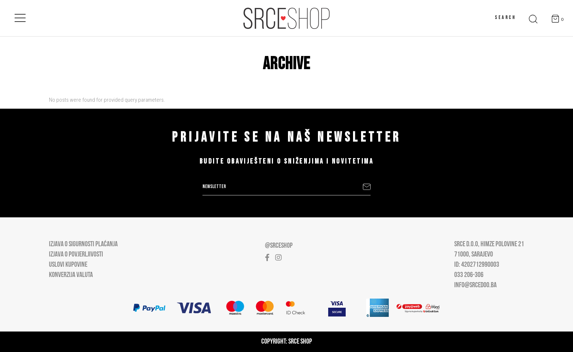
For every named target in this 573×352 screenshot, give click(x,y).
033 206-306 (468, 275)
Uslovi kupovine (68, 265)
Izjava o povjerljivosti (76, 254)
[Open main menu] (20, 16)
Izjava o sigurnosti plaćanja (83, 244)
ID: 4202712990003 (476, 265)
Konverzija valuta (71, 275)
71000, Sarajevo (473, 254)
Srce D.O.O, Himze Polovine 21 (489, 244)
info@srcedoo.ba (475, 285)
